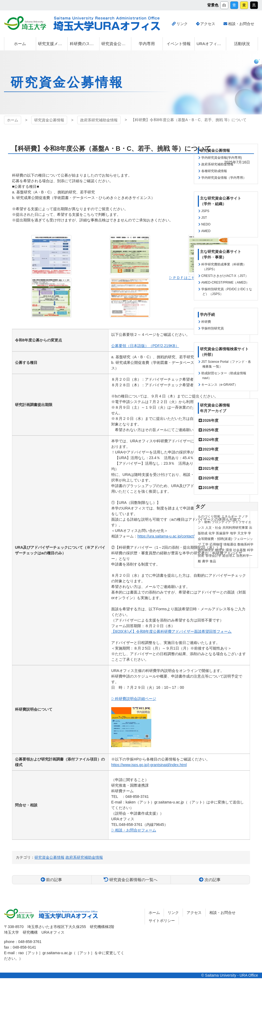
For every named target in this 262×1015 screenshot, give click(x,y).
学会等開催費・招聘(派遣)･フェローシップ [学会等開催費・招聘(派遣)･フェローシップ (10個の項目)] (225, 538)
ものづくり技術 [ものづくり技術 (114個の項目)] (209, 516)
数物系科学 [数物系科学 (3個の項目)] (245, 544)
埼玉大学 (25, 23)
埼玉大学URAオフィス (106, 24)
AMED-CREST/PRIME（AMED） (225, 282)
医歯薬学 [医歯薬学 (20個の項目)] (222, 533)
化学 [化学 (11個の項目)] (212, 533)
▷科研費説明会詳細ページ (133, 698)
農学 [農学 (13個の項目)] (205, 561)
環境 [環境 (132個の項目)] (229, 550)
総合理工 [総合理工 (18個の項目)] (228, 556)
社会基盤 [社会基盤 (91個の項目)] (239, 550)
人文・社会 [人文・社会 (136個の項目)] (213, 528)
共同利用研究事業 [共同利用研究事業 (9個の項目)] (235, 528)
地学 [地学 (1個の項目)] (233, 533)
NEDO (206, 224)
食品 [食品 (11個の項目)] (213, 561)
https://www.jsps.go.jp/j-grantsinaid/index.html (149, 765)
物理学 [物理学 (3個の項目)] (220, 550)
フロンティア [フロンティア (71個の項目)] (221, 522)
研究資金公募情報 (49, 120)
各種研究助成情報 (214, 171)
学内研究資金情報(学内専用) (221, 158)
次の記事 (213, 879)
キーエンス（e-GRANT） (219, 385)
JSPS (205, 211)
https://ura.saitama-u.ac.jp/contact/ (166, 536)
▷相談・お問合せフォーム (133, 830)
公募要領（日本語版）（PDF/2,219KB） (145, 346)
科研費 (206, 322)
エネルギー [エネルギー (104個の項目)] (229, 516)
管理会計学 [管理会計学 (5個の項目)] (213, 556)
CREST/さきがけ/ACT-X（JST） (224, 276)
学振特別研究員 (212, 328)
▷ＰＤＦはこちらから (187, 278)
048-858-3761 (29, 942)
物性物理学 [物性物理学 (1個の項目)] (206, 550)
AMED (206, 231)
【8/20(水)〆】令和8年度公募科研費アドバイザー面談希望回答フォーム (171, 631)
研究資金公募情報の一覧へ (133, 879)
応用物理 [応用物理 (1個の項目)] (216, 544)
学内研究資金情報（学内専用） (223, 178)
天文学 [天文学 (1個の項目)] (242, 533)
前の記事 (54, 879)
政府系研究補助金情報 (99, 120)
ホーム (12, 120)
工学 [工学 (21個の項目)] (205, 544)
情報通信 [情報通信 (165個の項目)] (230, 544)
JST (204, 218)
